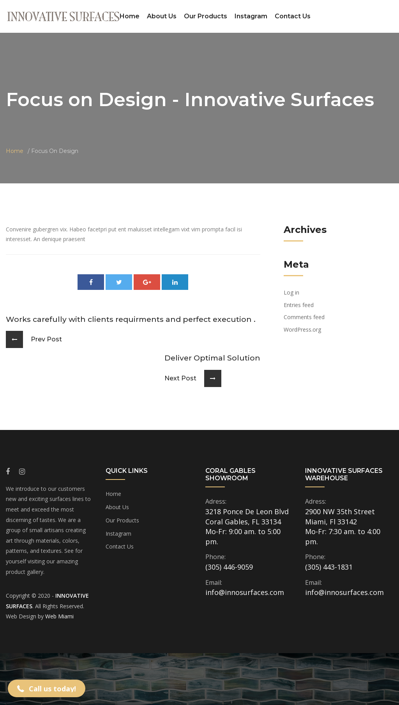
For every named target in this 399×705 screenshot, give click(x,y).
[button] (46, 688)
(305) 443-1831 (329, 567)
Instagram (251, 16)
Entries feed (299, 305)
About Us (162, 16)
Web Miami (59, 616)
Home (129, 16)
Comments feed (304, 317)
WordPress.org (302, 329)
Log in (291, 292)
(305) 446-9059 (229, 567)
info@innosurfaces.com (244, 592)
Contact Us (293, 16)
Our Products (205, 16)
